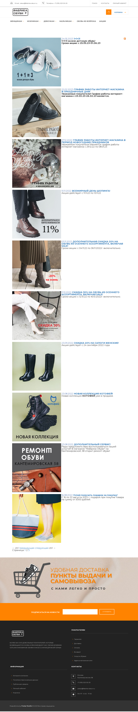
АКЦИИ (99, 22)
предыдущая (26, 548)
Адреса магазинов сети (82, 661)
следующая (41, 548)
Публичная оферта (19, 685)
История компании (19, 676)
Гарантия (76, 640)
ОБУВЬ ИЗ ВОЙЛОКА (83, 22)
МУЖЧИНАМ (32, 22)
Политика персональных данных (24, 680)
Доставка (76, 644)
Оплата (76, 648)
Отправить (106, 612)
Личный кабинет (18, 689)
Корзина (118, 12)
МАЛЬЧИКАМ (64, 22)
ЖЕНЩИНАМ (16, 22)
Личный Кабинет (119, 3)
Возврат (76, 652)
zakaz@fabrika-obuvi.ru (28, 3)
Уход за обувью (79, 657)
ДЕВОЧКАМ (48, 22)
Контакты (105, 3)
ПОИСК (94, 3)
